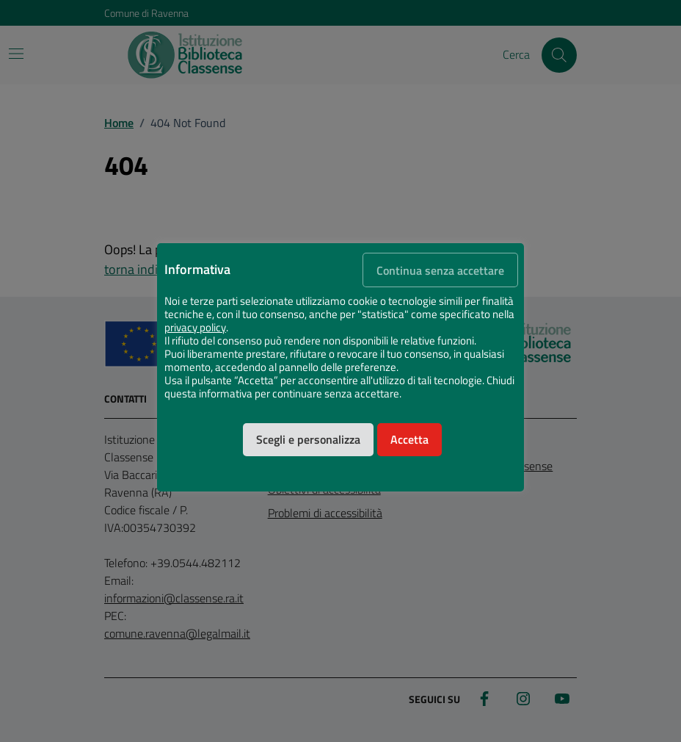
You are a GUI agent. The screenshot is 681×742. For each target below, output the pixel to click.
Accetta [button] (409, 439)
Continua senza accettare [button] (440, 270)
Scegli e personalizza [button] (308, 439)
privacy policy (195, 327)
